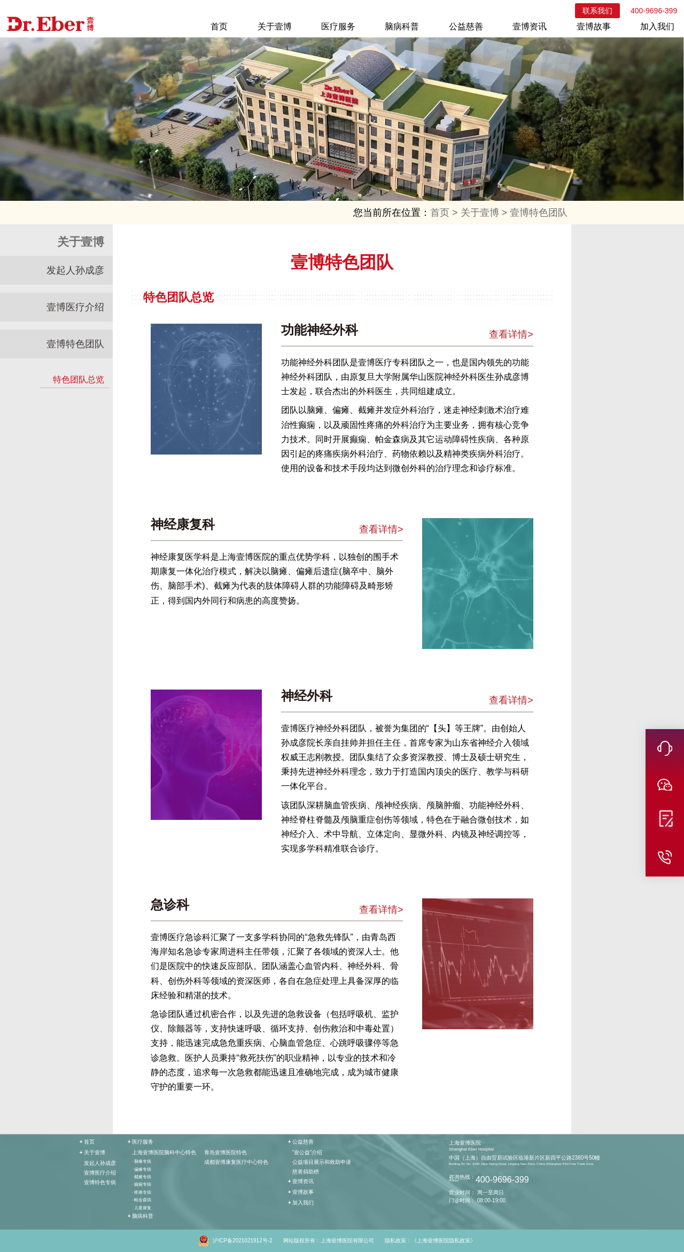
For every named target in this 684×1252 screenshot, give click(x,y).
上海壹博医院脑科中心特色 (164, 1152)
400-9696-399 (654, 10)
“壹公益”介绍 (307, 1152)
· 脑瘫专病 (141, 1161)
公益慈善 (466, 26)
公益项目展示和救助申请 (321, 1162)
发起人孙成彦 (75, 270)
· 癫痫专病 (141, 1184)
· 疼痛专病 (141, 1192)
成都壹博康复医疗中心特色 (236, 1162)
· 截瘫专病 (141, 1177)
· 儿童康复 (141, 1208)
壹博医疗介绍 (75, 307)
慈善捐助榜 (305, 1172)
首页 (219, 26)
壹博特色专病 (100, 1182)
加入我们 (657, 26)
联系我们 (597, 10)
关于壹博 (275, 26)
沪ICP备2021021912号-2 (242, 1240)
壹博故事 (594, 26)
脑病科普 (402, 26)
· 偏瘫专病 (141, 1169)
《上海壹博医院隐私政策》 (443, 1240)
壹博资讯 (529, 26)
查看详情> (511, 334)
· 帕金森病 (141, 1200)
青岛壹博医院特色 (225, 1152)
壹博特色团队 (539, 212)
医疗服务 (338, 26)
